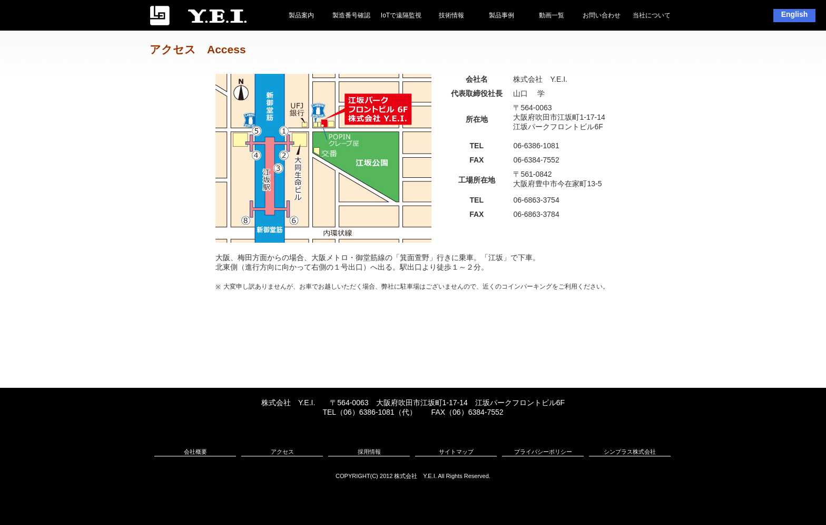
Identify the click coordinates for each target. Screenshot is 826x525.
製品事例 (501, 15)
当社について (652, 15)
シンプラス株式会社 (630, 451)
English (794, 14)
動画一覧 (551, 15)
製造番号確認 (351, 15)
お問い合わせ (602, 15)
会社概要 (195, 451)
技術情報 (451, 15)
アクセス (282, 451)
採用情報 (369, 451)
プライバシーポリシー (543, 451)
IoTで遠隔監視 (401, 15)
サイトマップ (456, 451)
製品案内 (301, 15)
